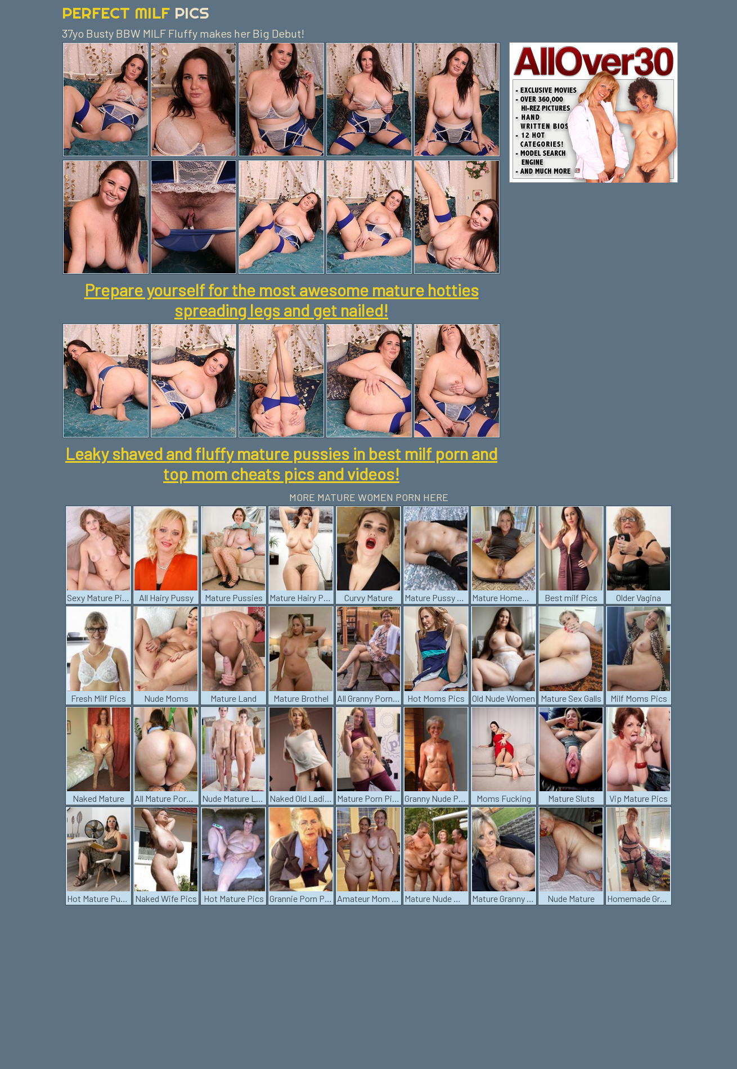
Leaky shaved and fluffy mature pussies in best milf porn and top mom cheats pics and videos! (281, 463)
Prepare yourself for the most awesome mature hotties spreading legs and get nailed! (281, 299)
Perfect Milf (135, 12)
